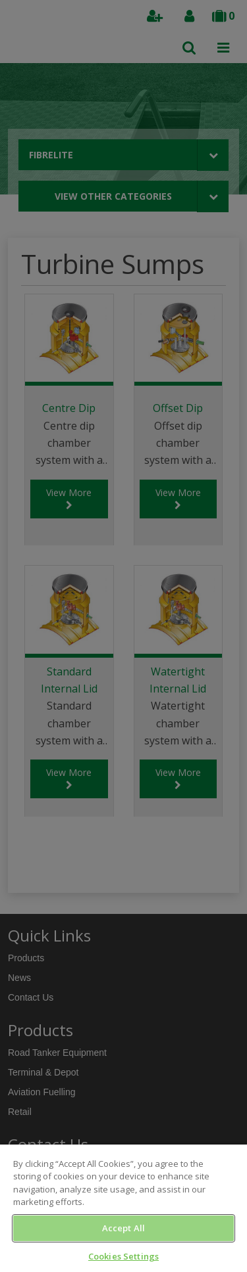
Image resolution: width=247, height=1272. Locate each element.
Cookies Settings (123, 1256)
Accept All (123, 1228)
